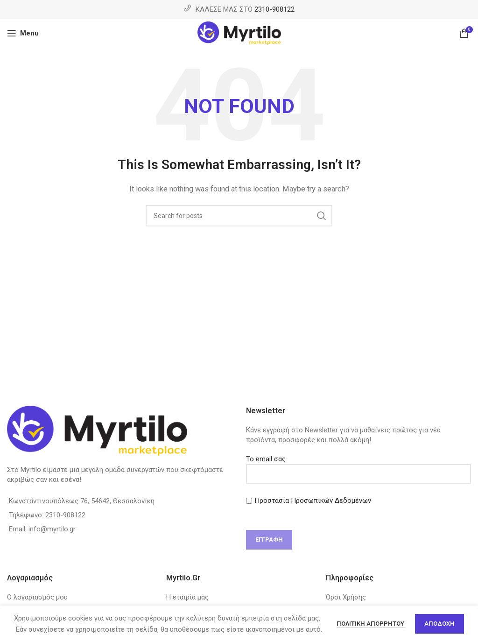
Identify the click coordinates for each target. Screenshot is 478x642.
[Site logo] (239, 32)
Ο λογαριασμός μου (37, 597)
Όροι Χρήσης (346, 597)
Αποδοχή (439, 623)
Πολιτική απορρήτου (371, 623)
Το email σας (358, 466)
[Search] (239, 215)
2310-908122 (274, 9)
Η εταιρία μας (187, 597)
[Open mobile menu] (22, 33)
